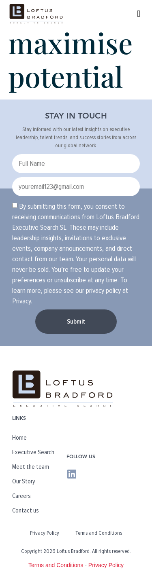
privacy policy (103, 290)
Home (19, 438)
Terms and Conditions (98, 532)
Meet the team (30, 467)
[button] (139, 13)
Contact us (25, 510)
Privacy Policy (44, 532)
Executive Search (33, 452)
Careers (21, 496)
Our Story (23, 481)
